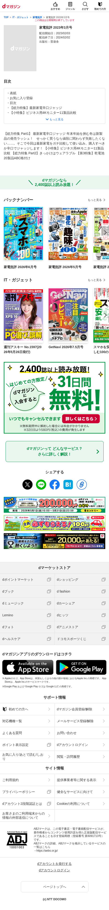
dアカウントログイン (72, 745)
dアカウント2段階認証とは (22, 804)
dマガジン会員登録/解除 (74, 709)
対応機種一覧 (12, 721)
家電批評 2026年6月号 (20, 267)
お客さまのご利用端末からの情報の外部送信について (23, 815)
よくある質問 (12, 733)
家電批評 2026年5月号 (65, 267)
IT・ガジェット (21, 17)
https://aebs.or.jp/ (47, 850)
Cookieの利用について (73, 804)
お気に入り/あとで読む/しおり (22, 757)
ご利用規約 (10, 780)
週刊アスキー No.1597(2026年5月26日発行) (23, 349)
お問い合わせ (67, 733)
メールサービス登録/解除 (75, 721)
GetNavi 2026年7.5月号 (66, 347)
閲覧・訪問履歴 (68, 756)
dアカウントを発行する (54, 864)
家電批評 (37, 17)
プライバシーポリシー (18, 792)
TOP (6, 17)
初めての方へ (15, 709)
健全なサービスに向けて (75, 792)
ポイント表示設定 (15, 745)
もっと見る (95, 200)
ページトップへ (54, 887)
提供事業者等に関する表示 (76, 780)
